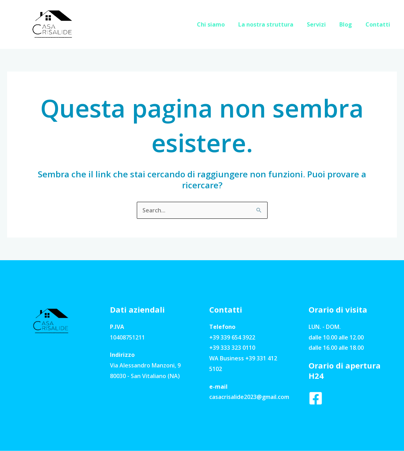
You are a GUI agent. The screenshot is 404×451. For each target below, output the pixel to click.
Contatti (379, 24)
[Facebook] (316, 398)
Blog (348, 24)
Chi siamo (220, 24)
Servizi (321, 24)
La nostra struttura (273, 24)
